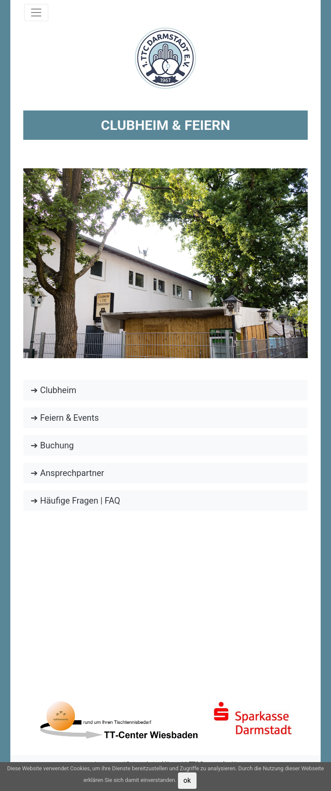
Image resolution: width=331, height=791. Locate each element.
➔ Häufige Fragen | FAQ (75, 500)
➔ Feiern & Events (65, 418)
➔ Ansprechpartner (67, 473)
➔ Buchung (52, 445)
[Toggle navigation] (36, 12)
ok (187, 780)
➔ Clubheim (53, 390)
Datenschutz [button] (222, 780)
